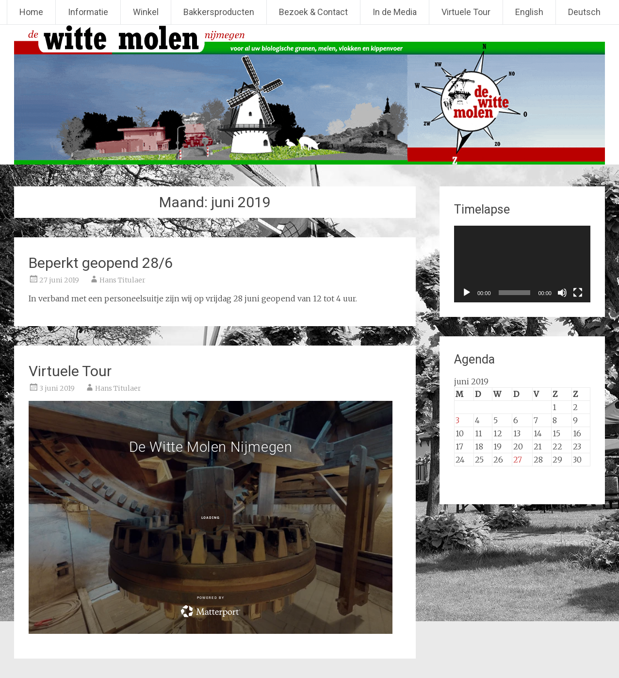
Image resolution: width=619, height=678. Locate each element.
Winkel (146, 12)
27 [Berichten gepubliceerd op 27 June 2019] (517, 459)
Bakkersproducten (218, 12)
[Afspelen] (467, 293)
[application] (522, 264)
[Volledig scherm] (578, 293)
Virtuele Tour (465, 12)
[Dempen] (562, 293)
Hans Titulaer (122, 280)
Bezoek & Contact (313, 12)
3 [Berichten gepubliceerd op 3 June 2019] (457, 420)
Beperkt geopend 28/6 (101, 262)
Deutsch (584, 12)
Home (31, 12)
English (529, 12)
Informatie (88, 12)
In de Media (395, 12)
